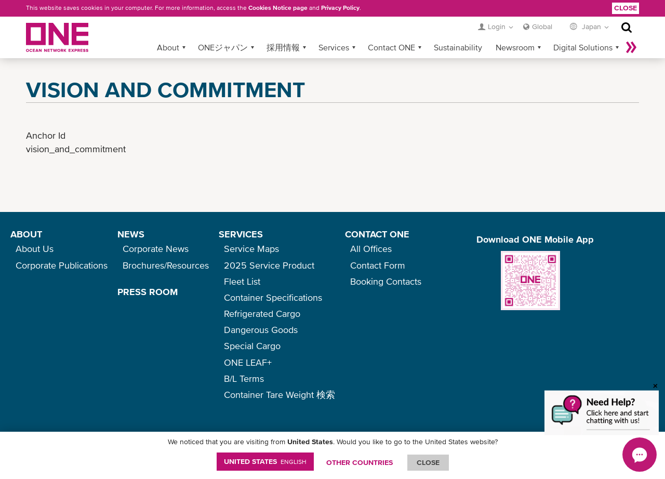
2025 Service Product (269, 265)
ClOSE (428, 462)
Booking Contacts (385, 281)
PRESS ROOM (147, 291)
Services (333, 47)
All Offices (371, 248)
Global (542, 26)
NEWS (130, 234)
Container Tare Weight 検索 (279, 394)
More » (631, 47)
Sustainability (458, 47)
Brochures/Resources (166, 265)
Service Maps (251, 248)
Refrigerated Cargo (262, 313)
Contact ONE (391, 47)
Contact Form (377, 265)
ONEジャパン (223, 47)
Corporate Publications (62, 265)
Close (625, 8)
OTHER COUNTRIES (359, 462)
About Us (35, 248)
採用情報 (283, 47)
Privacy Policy (340, 7)
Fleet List (242, 281)
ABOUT (26, 234)
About (168, 47)
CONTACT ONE (377, 234)
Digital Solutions (583, 47)
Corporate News (156, 248)
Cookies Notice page (278, 7)
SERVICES (241, 234)
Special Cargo (252, 345)
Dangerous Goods (261, 329)
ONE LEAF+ (248, 362)
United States (265, 461)
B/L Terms (244, 378)
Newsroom (515, 47)
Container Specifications (273, 297)
